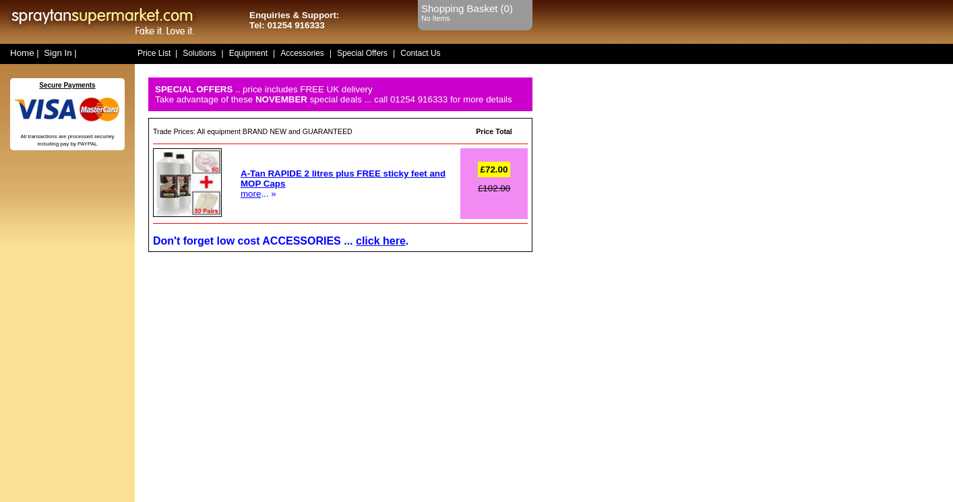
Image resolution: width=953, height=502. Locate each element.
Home (22, 53)
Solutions (199, 53)
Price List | (157, 53)
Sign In (58, 53)
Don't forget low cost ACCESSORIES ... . (280, 241)
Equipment (248, 53)
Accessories (302, 53)
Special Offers (362, 53)
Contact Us (420, 53)
